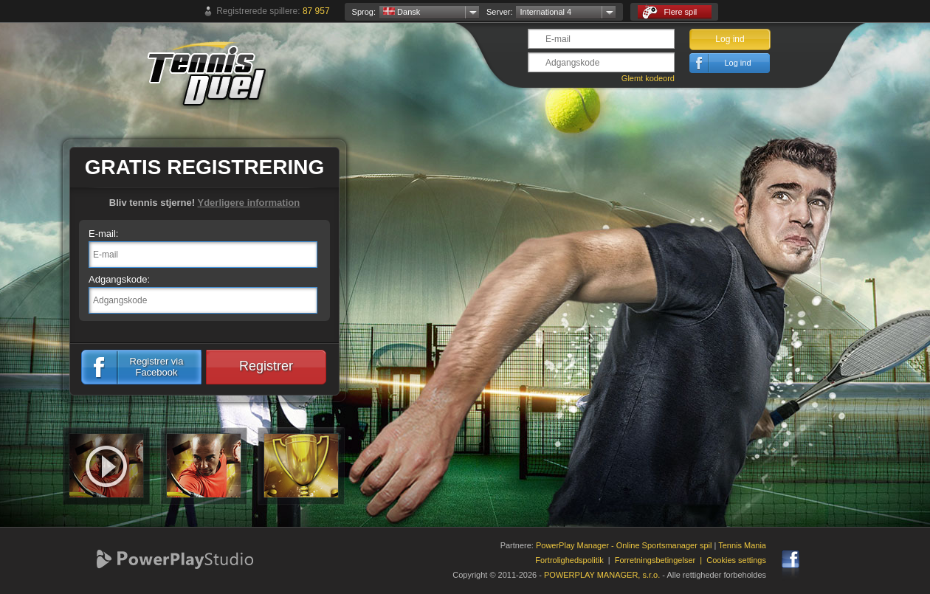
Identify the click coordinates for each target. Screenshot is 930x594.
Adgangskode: (119, 279)
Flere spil (669, 12)
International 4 (545, 11)
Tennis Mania (742, 545)
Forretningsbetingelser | (661, 560)
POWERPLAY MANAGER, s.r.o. (602, 574)
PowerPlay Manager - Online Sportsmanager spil (624, 545)
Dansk (401, 11)
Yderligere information (248, 202)
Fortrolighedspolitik (569, 560)
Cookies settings (736, 560)
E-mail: (103, 233)
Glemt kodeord (648, 78)
